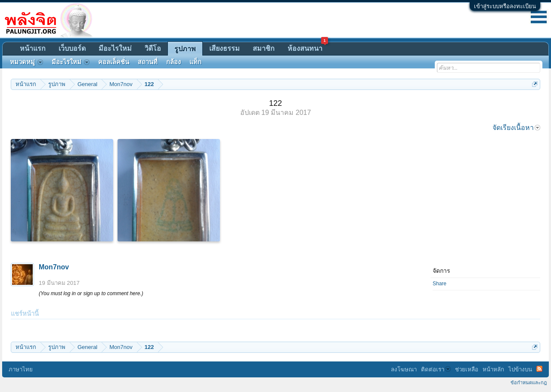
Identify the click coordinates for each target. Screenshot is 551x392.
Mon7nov (54, 267)
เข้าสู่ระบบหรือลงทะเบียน (505, 6)
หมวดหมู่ (26, 62)
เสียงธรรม (224, 48)
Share (439, 284)
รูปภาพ (185, 48)
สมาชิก (264, 48)
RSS (539, 369)
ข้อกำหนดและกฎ (529, 382)
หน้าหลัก (493, 369)
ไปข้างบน (520, 369)
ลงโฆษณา (404, 369)
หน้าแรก (33, 48)
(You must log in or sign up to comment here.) (91, 293)
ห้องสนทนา (308, 47)
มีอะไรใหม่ (115, 48)
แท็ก (195, 62)
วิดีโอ (153, 48)
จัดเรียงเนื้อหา (516, 127)
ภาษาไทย (21, 369)
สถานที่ (148, 62)
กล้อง (173, 62)
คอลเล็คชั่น (113, 62)
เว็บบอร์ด (72, 48)
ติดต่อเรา (436, 369)
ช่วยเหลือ (466, 369)
